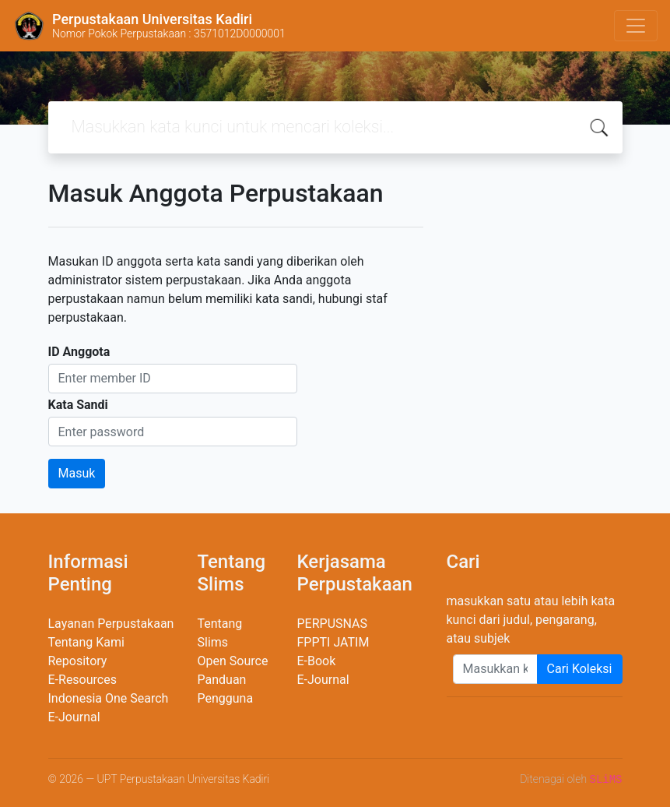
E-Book (316, 661)
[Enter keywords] (495, 669)
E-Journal (74, 717)
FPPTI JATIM (333, 642)
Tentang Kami (86, 642)
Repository (77, 661)
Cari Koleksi (579, 668)
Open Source (233, 661)
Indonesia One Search (108, 698)
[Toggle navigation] (636, 25)
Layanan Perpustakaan (111, 623)
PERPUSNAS (332, 623)
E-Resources (82, 679)
